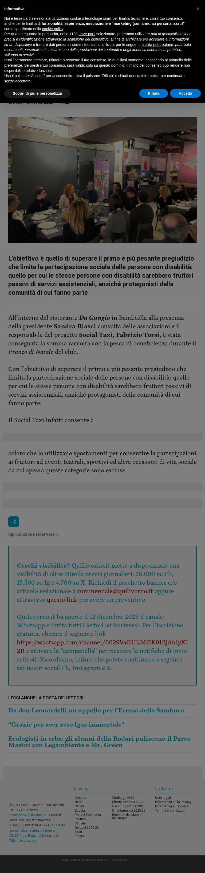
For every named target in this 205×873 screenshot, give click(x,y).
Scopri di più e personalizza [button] (37, 93)
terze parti (87, 34)
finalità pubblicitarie (157, 44)
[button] (198, 8)
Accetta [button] (185, 93)
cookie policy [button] (52, 29)
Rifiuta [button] (154, 93)
